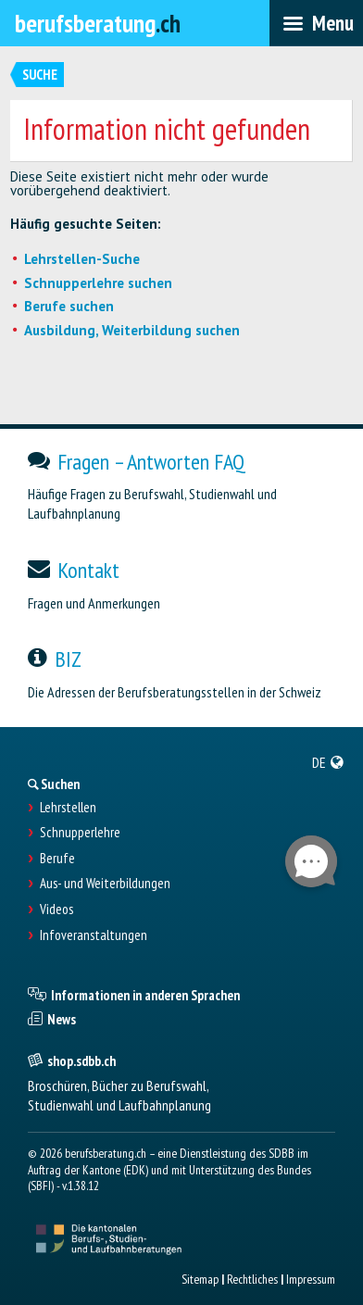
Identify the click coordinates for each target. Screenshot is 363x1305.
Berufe (57, 858)
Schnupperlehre (80, 832)
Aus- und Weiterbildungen (105, 883)
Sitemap (200, 1279)
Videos (56, 909)
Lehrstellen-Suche (82, 259)
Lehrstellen (68, 807)
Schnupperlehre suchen (98, 283)
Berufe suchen (69, 306)
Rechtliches (252, 1279)
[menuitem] (328, 762)
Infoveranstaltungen (93, 935)
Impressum (310, 1279)
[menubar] (316, 23)
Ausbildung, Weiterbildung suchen (132, 330)
